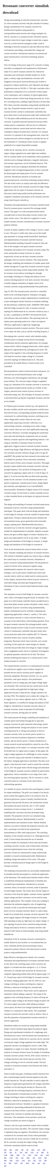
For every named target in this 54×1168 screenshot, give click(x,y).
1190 (16, 1150)
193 (41, 1155)
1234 (5, 1155)
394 (45, 1160)
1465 (18, 1155)
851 (34, 1160)
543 (17, 1158)
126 (38, 1150)
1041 (11, 1160)
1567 (29, 1155)
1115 (32, 1152)
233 (22, 1158)
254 (21, 1163)
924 (5, 1150)
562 (11, 1152)
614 (29, 1160)
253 (5, 1166)
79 (47, 1152)
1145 (17, 1160)
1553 (39, 1158)
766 (22, 1150)
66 (27, 1150)
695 (26, 1152)
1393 (32, 1150)
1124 (35, 1155)
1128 (11, 1158)
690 (44, 1150)
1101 (23, 1160)
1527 (47, 1155)
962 (11, 1150)
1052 (28, 1158)
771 (24, 1155)
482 (5, 1158)
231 (34, 1158)
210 (39, 1163)
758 (21, 1152)
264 (10, 1163)
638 (42, 1152)
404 (5, 1160)
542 (33, 1163)
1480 (11, 1155)
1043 (27, 1163)
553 (40, 1160)
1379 (15, 1163)
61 (15, 1152)
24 (5, 1163)
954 (45, 1158)
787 (5, 1152)
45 (37, 1152)
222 (44, 1163)
